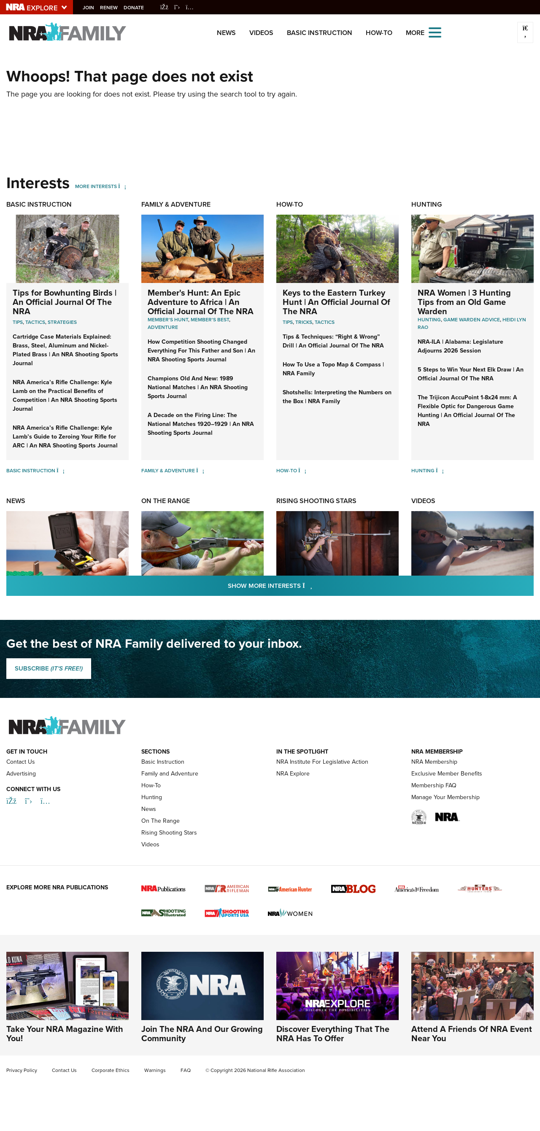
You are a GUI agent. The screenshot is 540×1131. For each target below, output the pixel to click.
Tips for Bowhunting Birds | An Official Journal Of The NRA (64, 302)
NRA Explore (293, 773)
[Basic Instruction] (61, 470)
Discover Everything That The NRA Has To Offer (332, 1034)
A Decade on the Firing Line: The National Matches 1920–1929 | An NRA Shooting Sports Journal (201, 424)
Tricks (303, 322)
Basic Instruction (319, 33)
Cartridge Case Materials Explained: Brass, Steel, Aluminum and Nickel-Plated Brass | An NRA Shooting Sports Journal (65, 350)
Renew (111, 7)
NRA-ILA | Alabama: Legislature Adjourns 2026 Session (460, 346)
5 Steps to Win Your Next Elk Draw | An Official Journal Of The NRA (471, 374)
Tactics (35, 322)
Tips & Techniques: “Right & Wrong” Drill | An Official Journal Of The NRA (333, 341)
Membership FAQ (433, 785)
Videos (261, 33)
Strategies (62, 322)
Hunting (426, 204)
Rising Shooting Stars (316, 501)
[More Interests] (122, 186)
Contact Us (20, 761)
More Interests (96, 186)
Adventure (163, 327)
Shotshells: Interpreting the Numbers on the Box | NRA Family (337, 397)
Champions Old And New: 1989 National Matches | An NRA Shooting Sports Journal (198, 387)
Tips (18, 322)
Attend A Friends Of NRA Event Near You (471, 1034)
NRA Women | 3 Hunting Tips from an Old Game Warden (464, 302)
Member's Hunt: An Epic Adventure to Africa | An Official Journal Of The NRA (201, 302)
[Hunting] (440, 470)
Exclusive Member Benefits (446, 773)
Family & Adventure (176, 204)
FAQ (186, 1070)
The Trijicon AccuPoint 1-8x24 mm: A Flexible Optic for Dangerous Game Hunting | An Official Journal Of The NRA (467, 410)
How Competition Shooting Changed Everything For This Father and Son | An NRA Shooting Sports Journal (201, 350)
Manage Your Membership (445, 797)
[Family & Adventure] (200, 470)
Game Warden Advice (471, 319)
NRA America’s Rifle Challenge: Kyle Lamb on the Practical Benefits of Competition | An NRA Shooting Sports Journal (65, 395)
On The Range (165, 501)
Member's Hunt (168, 319)
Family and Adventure (169, 773)
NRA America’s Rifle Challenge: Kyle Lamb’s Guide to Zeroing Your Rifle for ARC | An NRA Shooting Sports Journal (65, 436)
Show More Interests (315, 585)
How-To (379, 33)
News (226, 33)
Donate (136, 7)
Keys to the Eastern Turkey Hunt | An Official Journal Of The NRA (336, 302)
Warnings (155, 1070)
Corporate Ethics (111, 1070)
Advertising (21, 773)
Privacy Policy (21, 1070)
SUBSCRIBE (49, 668)
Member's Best (210, 319)
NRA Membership (434, 761)
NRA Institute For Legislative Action (322, 761)
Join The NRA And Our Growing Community (202, 1034)
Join (91, 7)
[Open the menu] (435, 31)
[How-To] (302, 470)
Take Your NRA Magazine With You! (64, 1034)
